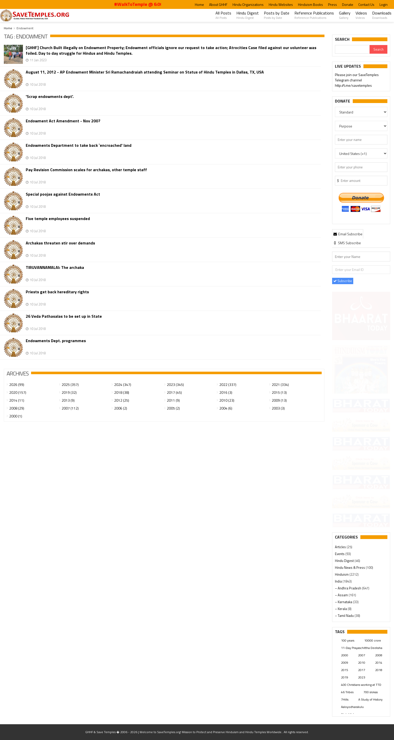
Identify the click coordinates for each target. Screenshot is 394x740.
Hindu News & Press (350, 567)
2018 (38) (121, 392)
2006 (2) (120, 408)
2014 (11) (16, 400)
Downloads (381, 15)
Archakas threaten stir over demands (60, 243)
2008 (378, 655)
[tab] (347, 233)
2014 (378, 662)
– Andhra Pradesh (348, 588)
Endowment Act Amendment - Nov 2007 (63, 121)
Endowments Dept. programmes (56, 341)
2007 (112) (70, 408)
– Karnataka (344, 601)
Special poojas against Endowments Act (63, 194)
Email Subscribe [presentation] (347, 234)
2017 (361, 670)
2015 (344, 670)
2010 (361, 662)
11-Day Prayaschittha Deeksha (361, 647)
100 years (347, 640)
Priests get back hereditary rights (57, 292)
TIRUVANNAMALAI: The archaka (55, 267)
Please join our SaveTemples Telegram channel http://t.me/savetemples (357, 80)
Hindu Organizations (248, 4)
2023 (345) (175, 384)
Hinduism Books (310, 4)
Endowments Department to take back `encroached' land (78, 145)
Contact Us (366, 4)
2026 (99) (16, 384)
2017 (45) (174, 392)
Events (340, 553)
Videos (361, 15)
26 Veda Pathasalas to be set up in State (64, 316)
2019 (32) (69, 392)
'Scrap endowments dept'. (50, 96)
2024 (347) (122, 384)
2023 (361, 677)
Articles (341, 546)
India (339, 581)
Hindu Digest (247, 15)
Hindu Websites (281, 4)
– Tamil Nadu (345, 615)
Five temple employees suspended (58, 219)
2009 (344, 662)
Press (332, 4)
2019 (344, 677)
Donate (347, 4)
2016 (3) (225, 392)
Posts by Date (276, 15)
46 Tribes (347, 692)
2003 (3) (278, 408)
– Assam (342, 595)
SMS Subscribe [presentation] (347, 242)
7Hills (344, 699)
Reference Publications (314, 15)
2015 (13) (279, 392)
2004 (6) (225, 408)
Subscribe (342, 280)
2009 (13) (279, 400)
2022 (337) (227, 384)
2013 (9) (68, 400)
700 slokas (370, 692)
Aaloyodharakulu (352, 706)
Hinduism (342, 574)
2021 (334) (280, 384)
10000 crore (372, 640)
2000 (344, 655)
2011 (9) (173, 400)
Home (199, 4)
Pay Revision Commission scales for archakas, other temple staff (86, 170)
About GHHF (218, 4)
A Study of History (370, 699)
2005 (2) (173, 408)
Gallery (344, 15)
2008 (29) (16, 408)
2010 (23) (226, 400)
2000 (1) (15, 416)
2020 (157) (17, 392)
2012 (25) (121, 400)
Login (383, 4)
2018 (378, 670)
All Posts (223, 15)
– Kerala (341, 608)
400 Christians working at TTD (361, 684)
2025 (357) (70, 384)
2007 (361, 655)
